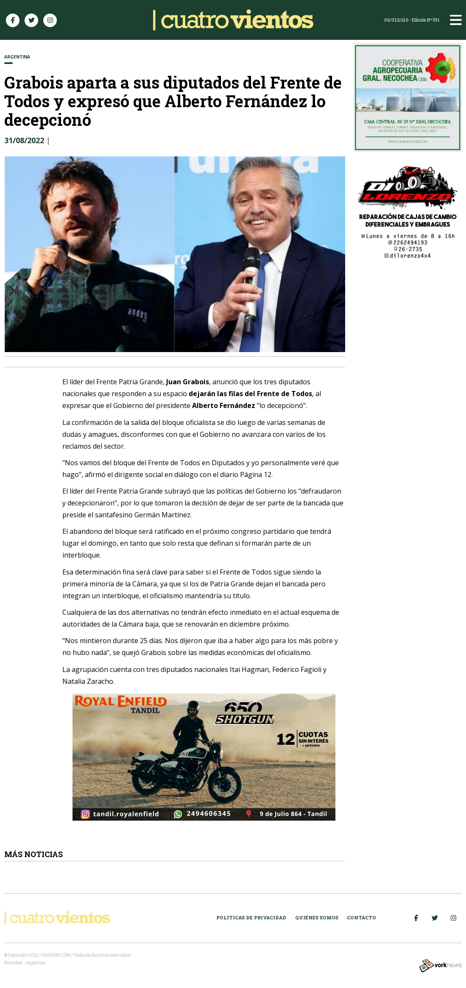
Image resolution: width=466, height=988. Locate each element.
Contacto (361, 917)
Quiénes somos (316, 917)
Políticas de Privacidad (251, 917)
